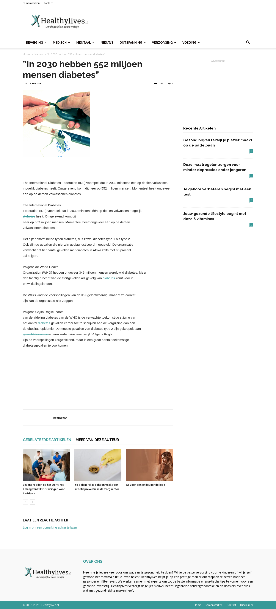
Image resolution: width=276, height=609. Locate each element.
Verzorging (164, 42)
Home (26, 54)
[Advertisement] (174, 21)
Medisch (61, 42)
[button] (248, 43)
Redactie (35, 83)
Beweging (36, 42)
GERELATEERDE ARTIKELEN (47, 440)
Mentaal (85, 42)
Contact (48, 3)
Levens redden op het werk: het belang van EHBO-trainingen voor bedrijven (44, 489)
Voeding (191, 42)
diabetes (29, 216)
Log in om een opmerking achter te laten (50, 527)
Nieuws (107, 42)
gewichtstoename (36, 334)
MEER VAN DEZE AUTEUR (97, 440)
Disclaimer (246, 605)
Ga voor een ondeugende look (145, 484)
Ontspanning (132, 42)
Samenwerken (31, 3)
